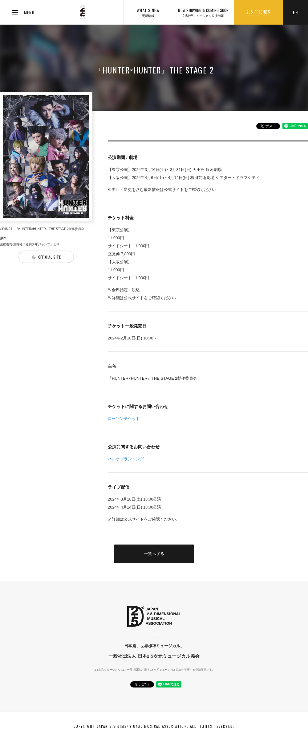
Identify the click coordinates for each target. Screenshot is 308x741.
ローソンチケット (124, 418)
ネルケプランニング (126, 459)
